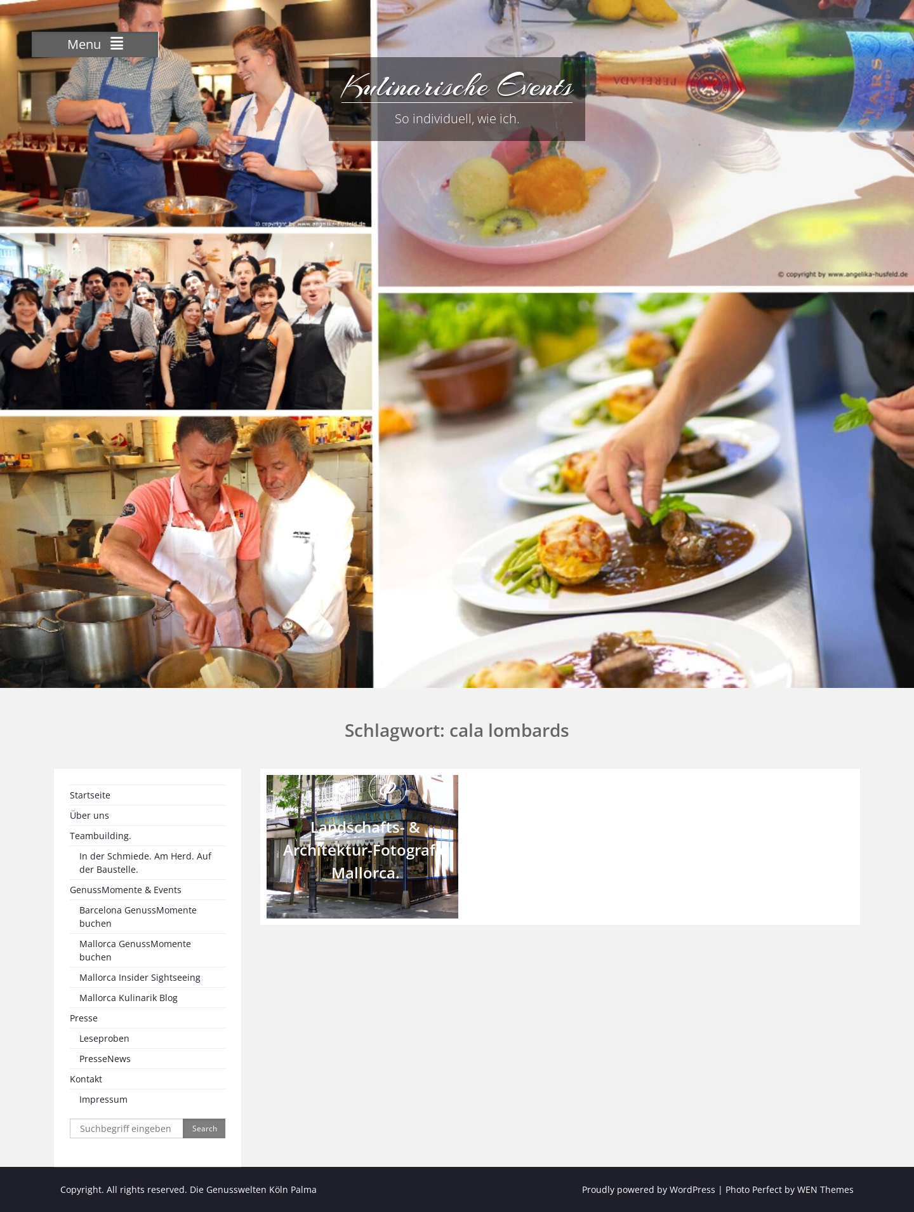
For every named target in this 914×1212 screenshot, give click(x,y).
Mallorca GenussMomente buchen (135, 950)
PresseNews (105, 1059)
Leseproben (104, 1038)
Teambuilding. (100, 836)
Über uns (89, 815)
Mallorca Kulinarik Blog (128, 998)
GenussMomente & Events (126, 890)
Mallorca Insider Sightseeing (140, 977)
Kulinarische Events (457, 85)
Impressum (103, 1099)
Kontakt (86, 1079)
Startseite (90, 795)
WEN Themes (825, 1189)
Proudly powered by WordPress (648, 1189)
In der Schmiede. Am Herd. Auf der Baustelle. (145, 862)
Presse (84, 1018)
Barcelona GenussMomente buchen (138, 916)
